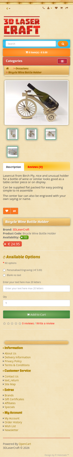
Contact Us (11, 376)
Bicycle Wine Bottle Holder (25, 72)
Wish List (10, 426)
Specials (10, 407)
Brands (9, 395)
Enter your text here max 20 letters (22, 282)
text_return (12, 380)
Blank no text (12, 275)
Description (13, 167)
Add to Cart (36, 314)
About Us (10, 353)
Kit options (11, 263)
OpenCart (25, 444)
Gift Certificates (14, 399)
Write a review (45, 323)
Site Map (10, 384)
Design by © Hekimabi (56, 454)
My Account (12, 418)
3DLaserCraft (21, 229)
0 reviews (28, 323)
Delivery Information (18, 357)
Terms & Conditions (17, 365)
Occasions (22, 68)
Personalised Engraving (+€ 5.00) (22, 270)
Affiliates (10, 403)
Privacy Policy (13, 361)
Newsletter (11, 430)
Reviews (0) (35, 167)
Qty (5, 296)
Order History (13, 422)
